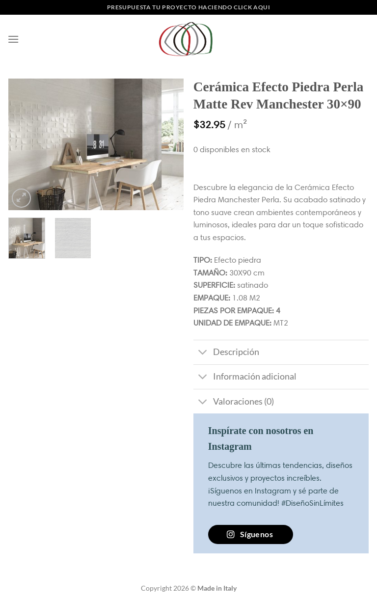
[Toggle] (203, 353)
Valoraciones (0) (233, 402)
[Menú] (13, 39)
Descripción (226, 353)
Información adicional (244, 377)
